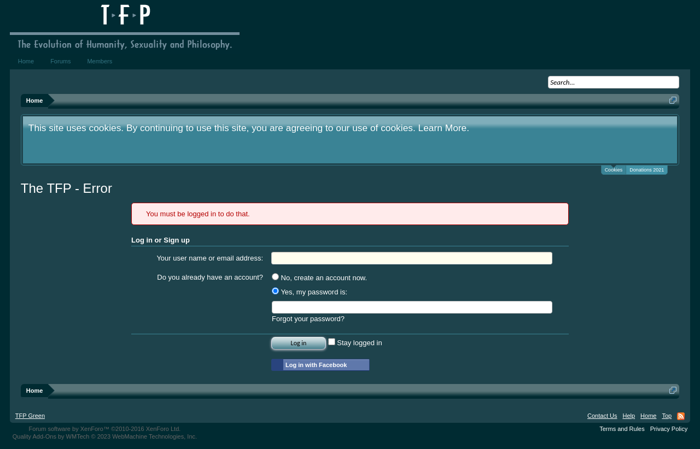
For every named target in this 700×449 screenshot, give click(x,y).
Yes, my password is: (309, 292)
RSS (681, 416)
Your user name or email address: (209, 258)
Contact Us (602, 415)
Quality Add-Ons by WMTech (105, 436)
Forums (60, 61)
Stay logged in (355, 343)
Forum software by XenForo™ (105, 429)
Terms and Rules (622, 429)
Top (667, 415)
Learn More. (443, 127)
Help (628, 415)
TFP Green (30, 415)
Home (26, 61)
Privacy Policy (668, 429)
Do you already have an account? (210, 277)
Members (99, 61)
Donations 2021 (646, 170)
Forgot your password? (308, 319)
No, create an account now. (319, 278)
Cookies (614, 169)
